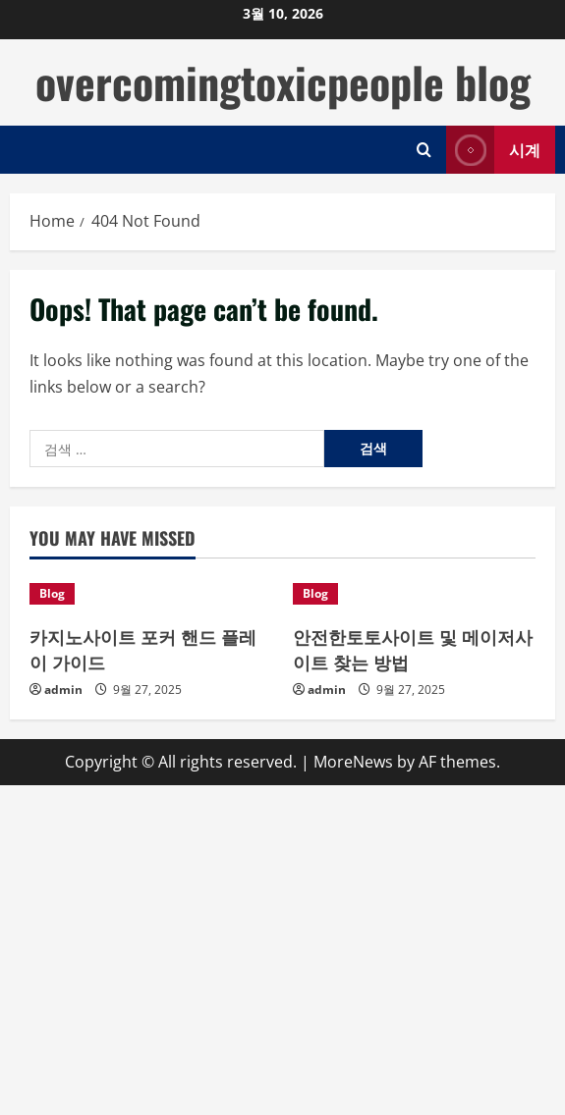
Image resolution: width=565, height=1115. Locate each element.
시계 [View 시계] (493, 150)
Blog (52, 593)
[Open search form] (424, 150)
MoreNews (353, 761)
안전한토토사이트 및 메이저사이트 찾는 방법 (413, 648)
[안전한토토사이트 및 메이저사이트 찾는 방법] (415, 594)
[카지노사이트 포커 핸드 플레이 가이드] (151, 594)
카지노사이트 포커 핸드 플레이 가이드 (142, 648)
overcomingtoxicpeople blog (283, 82)
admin (63, 689)
